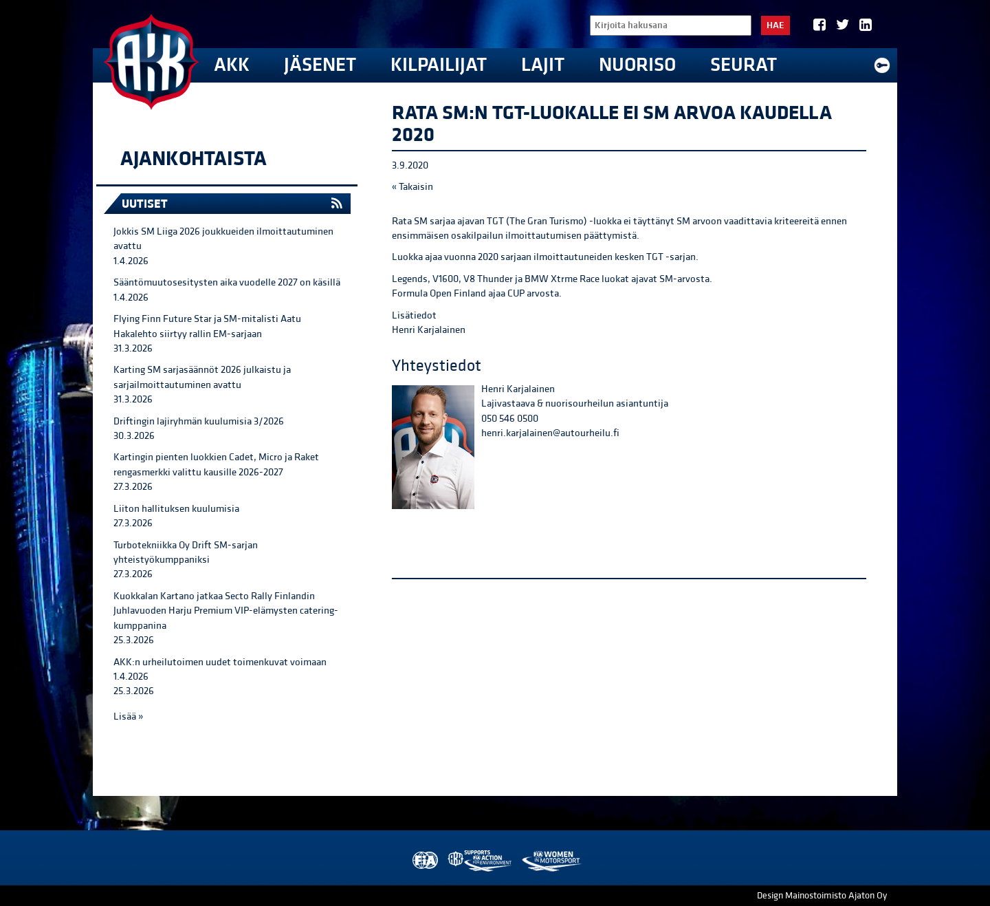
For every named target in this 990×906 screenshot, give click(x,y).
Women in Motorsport (551, 861)
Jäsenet (320, 65)
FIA (423, 861)
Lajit (542, 65)
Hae (775, 25)
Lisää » (128, 716)
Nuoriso (637, 65)
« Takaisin (412, 186)
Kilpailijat (438, 65)
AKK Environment (481, 861)
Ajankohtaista (193, 159)
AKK (232, 65)
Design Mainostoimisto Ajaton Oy (822, 895)
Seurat (743, 65)
